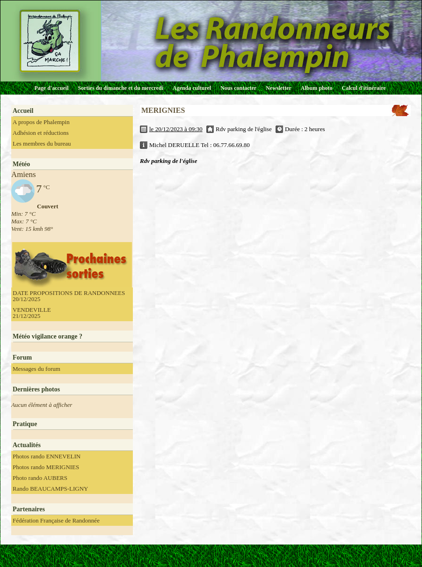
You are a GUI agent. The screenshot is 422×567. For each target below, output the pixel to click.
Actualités (27, 445)
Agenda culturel (192, 88)
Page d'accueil (52, 88)
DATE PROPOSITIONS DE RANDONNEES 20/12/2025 (69, 295)
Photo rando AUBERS (40, 477)
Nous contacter (238, 88)
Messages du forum (36, 368)
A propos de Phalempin (41, 121)
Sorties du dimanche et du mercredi (120, 88)
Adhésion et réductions (41, 132)
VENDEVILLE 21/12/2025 (32, 312)
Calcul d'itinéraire (364, 88)
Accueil (23, 110)
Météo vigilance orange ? (47, 336)
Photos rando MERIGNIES (46, 467)
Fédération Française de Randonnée (56, 520)
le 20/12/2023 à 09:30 (176, 129)
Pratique (25, 423)
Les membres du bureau (42, 143)
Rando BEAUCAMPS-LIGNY (50, 488)
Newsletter (278, 88)
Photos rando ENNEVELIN (46, 456)
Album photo (317, 88)
